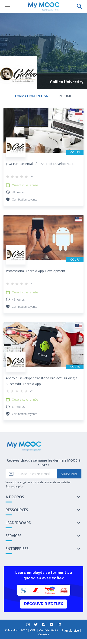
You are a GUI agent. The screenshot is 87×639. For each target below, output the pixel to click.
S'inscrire (69, 474)
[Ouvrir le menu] (7, 6)
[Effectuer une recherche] (79, 6)
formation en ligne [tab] (32, 96)
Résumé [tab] (65, 96)
